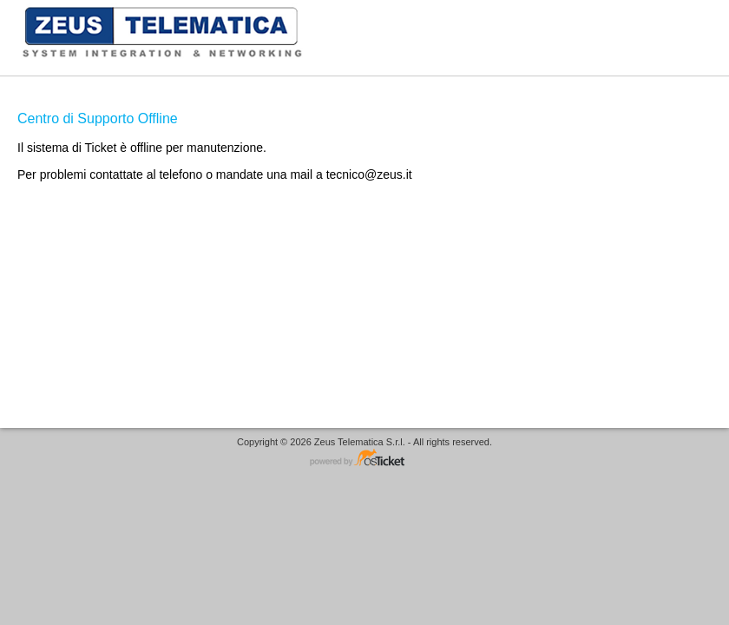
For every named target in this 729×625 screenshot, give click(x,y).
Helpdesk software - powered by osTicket (364, 459)
